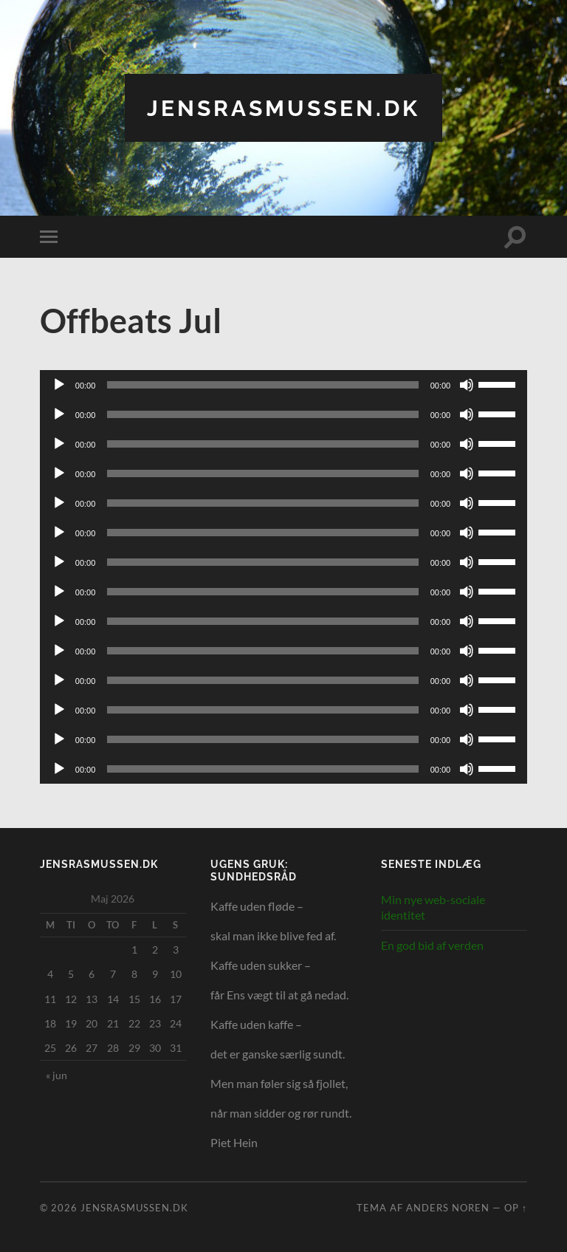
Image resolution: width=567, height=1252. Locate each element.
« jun (56, 1074)
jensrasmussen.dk (283, 107)
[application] (283, 384)
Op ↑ (515, 1207)
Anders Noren (447, 1207)
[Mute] (466, 384)
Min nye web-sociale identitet (433, 906)
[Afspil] (59, 384)
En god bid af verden (432, 945)
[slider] (262, 384)
